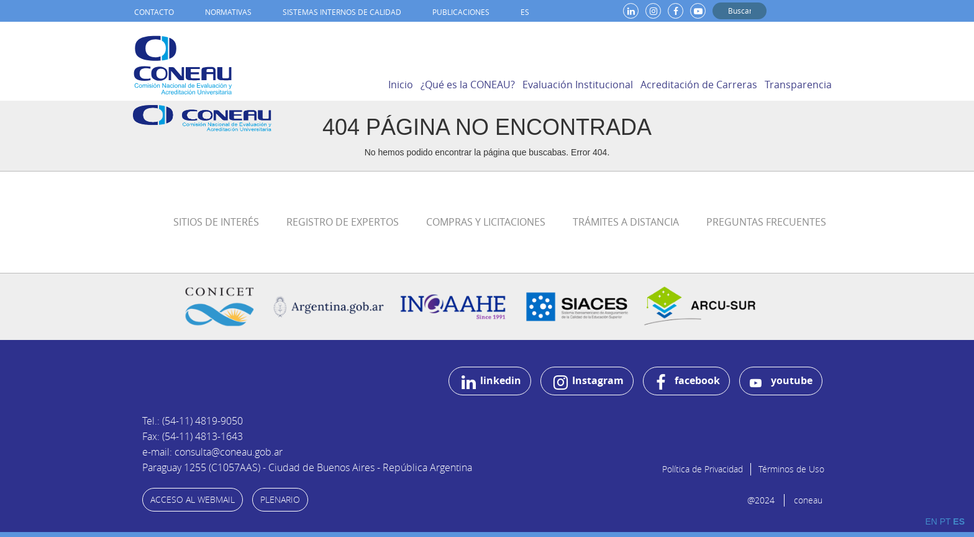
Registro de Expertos (342, 222)
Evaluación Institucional (577, 84)
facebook (688, 382)
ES (525, 12)
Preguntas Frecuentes (766, 222)
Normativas (228, 12)
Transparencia (798, 84)
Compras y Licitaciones (485, 222)
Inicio (400, 84)
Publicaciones (460, 12)
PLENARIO (280, 499)
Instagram (588, 382)
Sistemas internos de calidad (342, 12)
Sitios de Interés (216, 222)
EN (931, 521)
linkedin (491, 382)
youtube (781, 381)
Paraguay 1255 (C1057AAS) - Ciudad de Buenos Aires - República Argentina (307, 467)
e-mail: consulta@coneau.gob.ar (212, 452)
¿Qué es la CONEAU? (468, 84)
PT (945, 521)
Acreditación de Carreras (698, 84)
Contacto (154, 12)
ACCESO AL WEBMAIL (192, 499)
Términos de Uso (791, 469)
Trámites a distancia (626, 222)
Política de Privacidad (702, 469)
